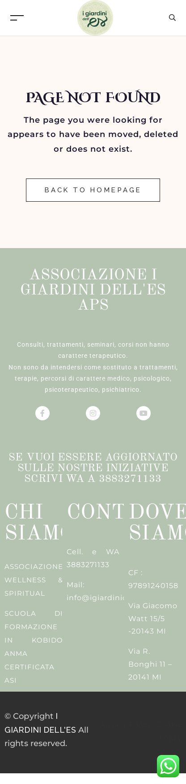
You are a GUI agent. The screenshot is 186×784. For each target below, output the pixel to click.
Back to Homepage (93, 190)
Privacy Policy (127, 725)
